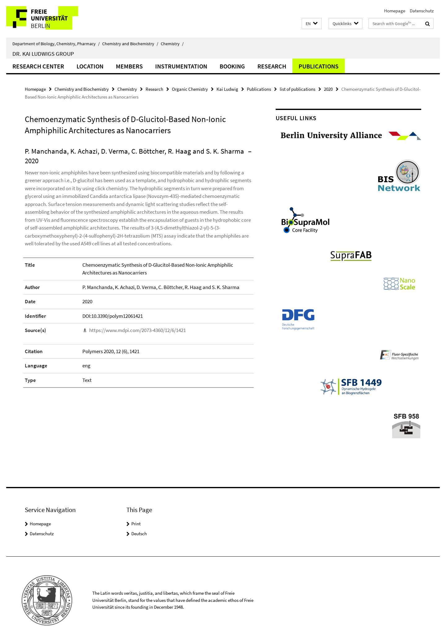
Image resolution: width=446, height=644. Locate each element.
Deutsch (139, 534)
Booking (232, 66)
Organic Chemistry (190, 89)
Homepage (394, 11)
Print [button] (136, 524)
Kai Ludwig (227, 89)
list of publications (297, 89)
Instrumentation (181, 66)
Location (90, 66)
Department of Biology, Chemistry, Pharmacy (56, 44)
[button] (311, 23)
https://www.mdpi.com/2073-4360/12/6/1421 (137, 330)
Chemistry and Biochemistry (130, 44)
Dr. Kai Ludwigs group (43, 53)
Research (271, 66)
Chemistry (172, 44)
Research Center (38, 66)
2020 (328, 89)
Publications (319, 66)
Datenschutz (422, 11)
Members (129, 66)
